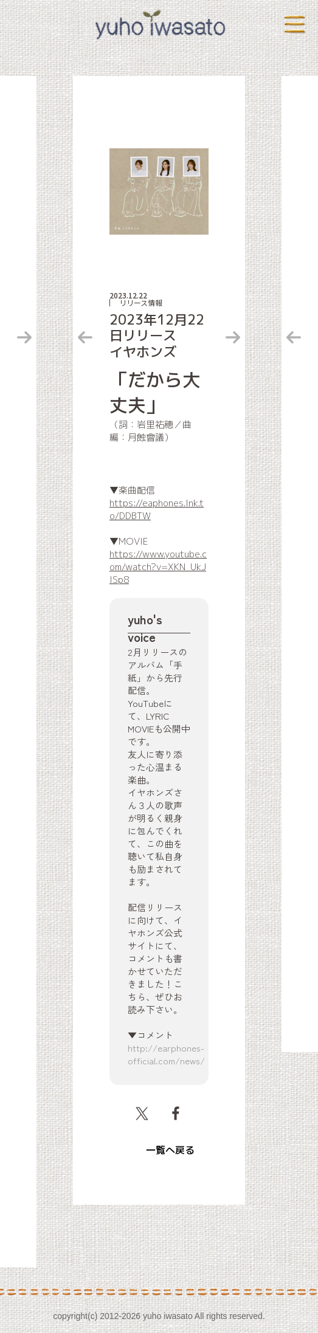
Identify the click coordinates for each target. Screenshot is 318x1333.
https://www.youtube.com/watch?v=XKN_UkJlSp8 (158, 567)
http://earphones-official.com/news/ (166, 1054)
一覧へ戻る (170, 1150)
